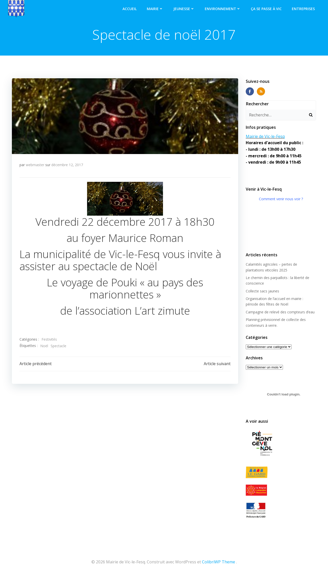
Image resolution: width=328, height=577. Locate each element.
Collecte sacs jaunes (262, 291)
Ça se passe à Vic (266, 8)
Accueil (129, 8)
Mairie (155, 8)
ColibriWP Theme (218, 562)
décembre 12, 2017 (67, 164)
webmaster (35, 164)
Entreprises (303, 8)
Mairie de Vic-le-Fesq (265, 136)
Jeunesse (184, 8)
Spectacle (58, 345)
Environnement (223, 8)
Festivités (49, 339)
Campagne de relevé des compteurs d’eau (280, 312)
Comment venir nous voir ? (281, 198)
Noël (44, 345)
